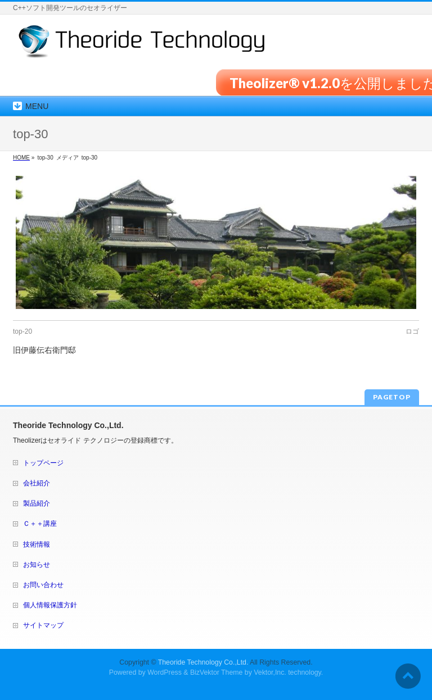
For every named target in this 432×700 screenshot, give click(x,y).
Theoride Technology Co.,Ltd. (203, 662)
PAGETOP (392, 397)
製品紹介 (36, 503)
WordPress (164, 672)
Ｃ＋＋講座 (40, 524)
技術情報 (36, 544)
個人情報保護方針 (50, 605)
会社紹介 (36, 483)
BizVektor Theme (216, 672)
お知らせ (36, 565)
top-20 (22, 331)
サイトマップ (43, 625)
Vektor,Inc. (270, 672)
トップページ (43, 463)
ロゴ (412, 331)
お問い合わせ (43, 585)
